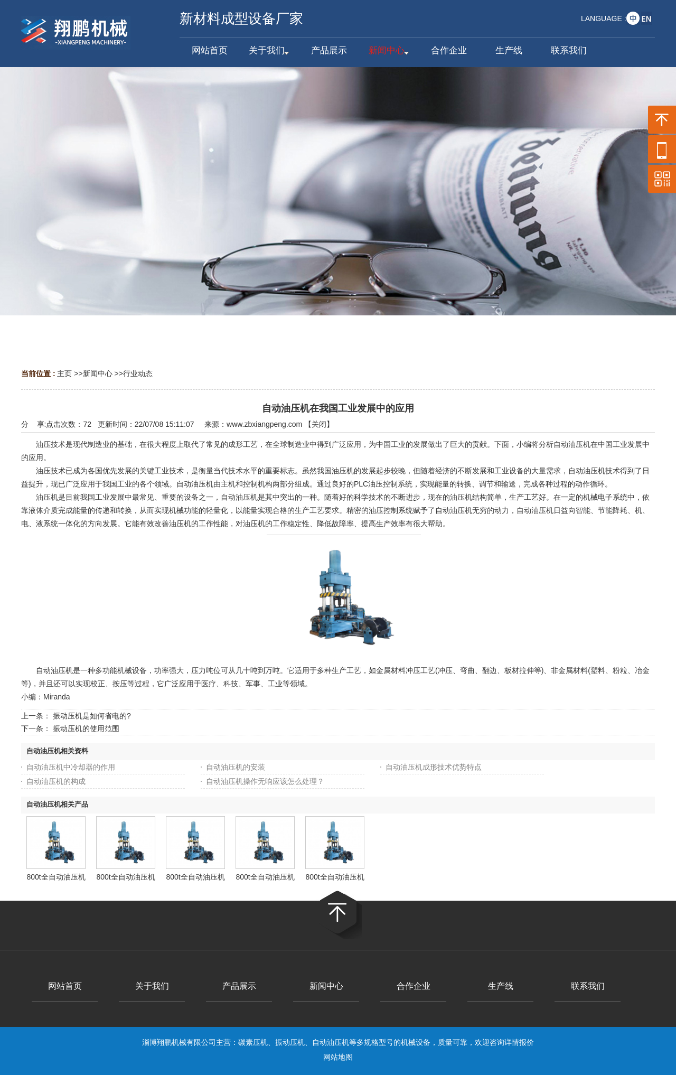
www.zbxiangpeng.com (264, 424)
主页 (64, 373)
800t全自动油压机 (55, 877)
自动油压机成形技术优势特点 (434, 767)
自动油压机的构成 (56, 781)
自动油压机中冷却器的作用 (70, 767)
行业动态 (138, 373)
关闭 (319, 424)
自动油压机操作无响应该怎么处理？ (265, 781)
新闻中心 (97, 373)
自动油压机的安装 (235, 767)
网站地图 (338, 1057)
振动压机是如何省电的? (92, 716)
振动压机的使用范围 (86, 728)
